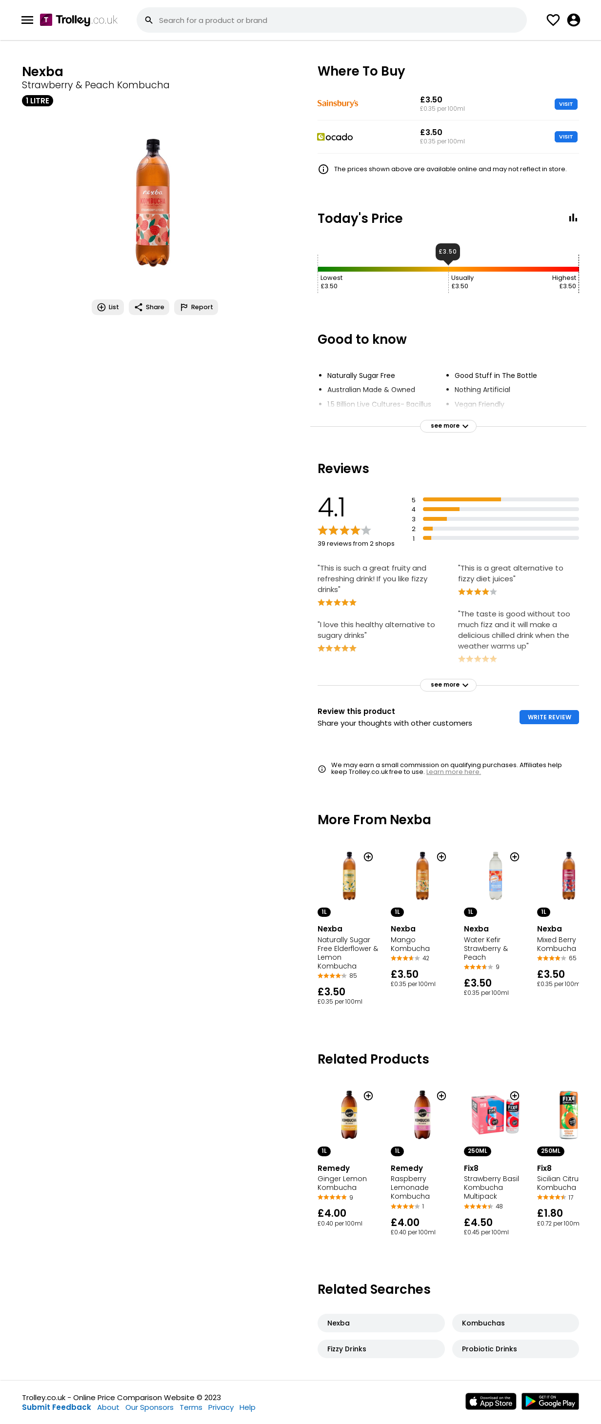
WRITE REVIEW (549, 717)
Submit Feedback (56, 1407)
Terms (191, 1407)
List (108, 307)
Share (149, 307)
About (108, 1407)
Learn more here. (453, 771)
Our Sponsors (149, 1407)
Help (248, 1407)
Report (196, 307)
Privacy (221, 1407)
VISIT (566, 104)
